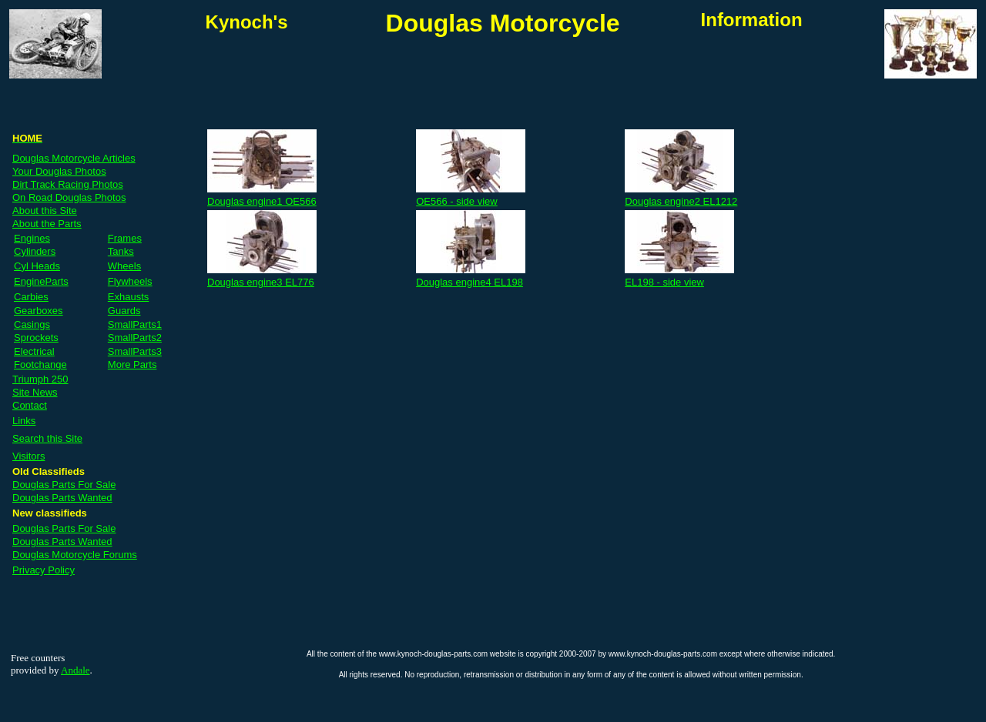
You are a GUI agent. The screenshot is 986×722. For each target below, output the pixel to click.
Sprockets (36, 337)
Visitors (28, 456)
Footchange (40, 364)
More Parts (132, 364)
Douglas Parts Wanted (62, 497)
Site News (35, 392)
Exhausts (128, 297)
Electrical (34, 351)
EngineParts (41, 281)
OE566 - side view (457, 201)
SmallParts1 (135, 324)
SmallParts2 (135, 337)
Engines (32, 238)
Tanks (121, 251)
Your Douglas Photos (59, 171)
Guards (124, 310)
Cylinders (34, 251)
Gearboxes (38, 310)
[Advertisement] (386, 78)
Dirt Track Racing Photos (67, 184)
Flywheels (130, 281)
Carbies (31, 297)
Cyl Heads (37, 266)
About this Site (44, 210)
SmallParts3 (135, 351)
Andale (75, 670)
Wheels (124, 266)
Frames (125, 238)
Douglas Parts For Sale (64, 484)
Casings (32, 324)
